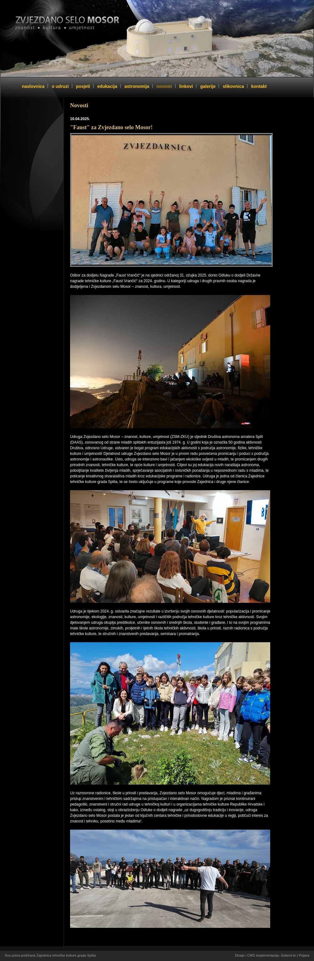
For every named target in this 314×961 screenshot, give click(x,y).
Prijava (304, 955)
